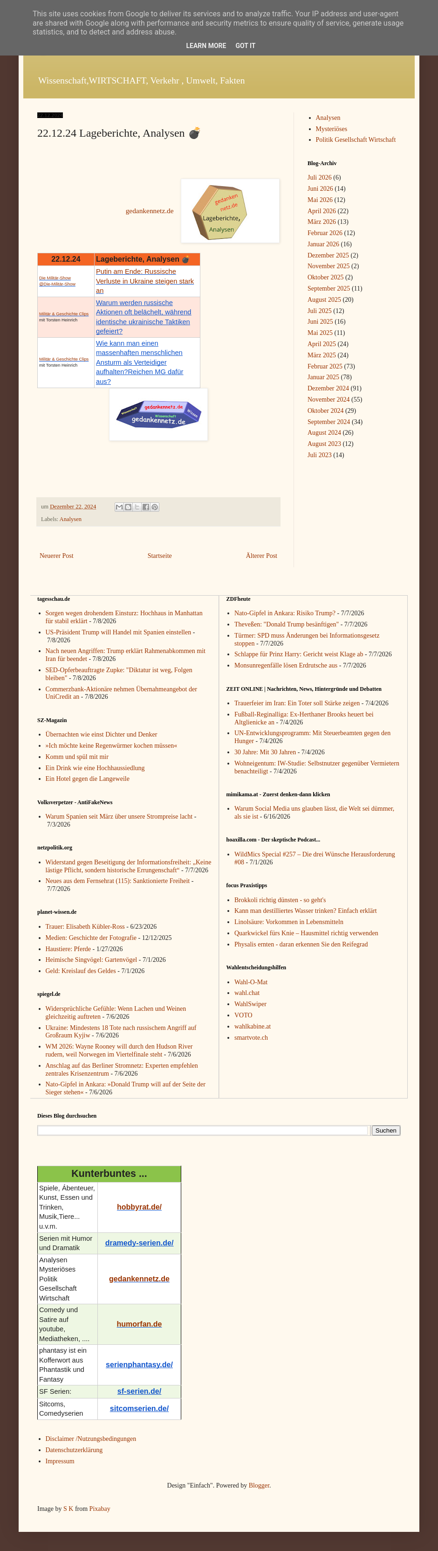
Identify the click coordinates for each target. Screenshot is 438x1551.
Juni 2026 (320, 188)
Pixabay (99, 1508)
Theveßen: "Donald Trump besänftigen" (286, 624)
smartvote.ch (251, 1037)
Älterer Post (261, 555)
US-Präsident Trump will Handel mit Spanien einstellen (119, 632)
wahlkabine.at (252, 1026)
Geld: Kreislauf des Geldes (81, 970)
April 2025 (322, 344)
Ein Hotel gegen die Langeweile (88, 778)
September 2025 (329, 288)
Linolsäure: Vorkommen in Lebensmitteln (288, 921)
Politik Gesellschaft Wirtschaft (356, 139)
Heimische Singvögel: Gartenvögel (91, 959)
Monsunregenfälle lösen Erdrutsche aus (285, 665)
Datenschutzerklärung (74, 1450)
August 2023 (324, 443)
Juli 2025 (320, 310)
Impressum (60, 1461)
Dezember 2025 (328, 255)
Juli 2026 (320, 177)
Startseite (160, 555)
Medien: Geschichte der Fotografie (91, 937)
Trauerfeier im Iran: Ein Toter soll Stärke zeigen (297, 703)
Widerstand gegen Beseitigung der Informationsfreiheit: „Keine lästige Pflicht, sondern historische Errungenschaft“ (129, 866)
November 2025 (329, 266)
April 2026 (322, 211)
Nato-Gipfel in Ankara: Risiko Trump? (284, 613)
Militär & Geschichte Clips (64, 314)
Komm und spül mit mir (77, 756)
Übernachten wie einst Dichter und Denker (101, 734)
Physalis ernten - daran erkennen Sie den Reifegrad (301, 944)
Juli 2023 (320, 455)
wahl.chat (247, 992)
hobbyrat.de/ (139, 1207)
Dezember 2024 (328, 388)
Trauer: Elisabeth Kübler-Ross (85, 926)
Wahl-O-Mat (250, 982)
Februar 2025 (325, 366)
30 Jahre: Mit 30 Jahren (265, 752)
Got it (245, 45)
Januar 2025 (323, 377)
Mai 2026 (320, 199)
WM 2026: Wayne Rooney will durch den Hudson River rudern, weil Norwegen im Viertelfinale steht (119, 1050)
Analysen (71, 519)
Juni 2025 (320, 321)
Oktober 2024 (325, 410)
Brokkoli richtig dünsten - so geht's (280, 900)
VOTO (243, 1015)
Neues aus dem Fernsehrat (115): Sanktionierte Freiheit (118, 880)
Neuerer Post (57, 555)
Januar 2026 (323, 244)
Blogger (259, 1485)
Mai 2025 (320, 332)
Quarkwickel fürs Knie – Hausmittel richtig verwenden (306, 933)
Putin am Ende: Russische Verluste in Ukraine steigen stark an (145, 281)
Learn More (206, 45)
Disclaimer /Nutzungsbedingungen (91, 1438)
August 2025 (324, 299)
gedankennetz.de (150, 211)
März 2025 (322, 355)
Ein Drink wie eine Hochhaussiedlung (95, 768)
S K (68, 1508)
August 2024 (324, 432)
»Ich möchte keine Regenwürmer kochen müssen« (112, 745)
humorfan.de (139, 1324)
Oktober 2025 (325, 277)
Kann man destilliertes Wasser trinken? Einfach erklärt (305, 910)
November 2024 (329, 399)
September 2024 (329, 421)
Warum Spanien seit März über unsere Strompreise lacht (119, 816)
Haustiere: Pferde (68, 949)
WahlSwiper (250, 1004)
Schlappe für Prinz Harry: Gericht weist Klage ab (298, 654)
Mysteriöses (332, 128)
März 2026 (322, 221)
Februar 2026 (325, 233)
